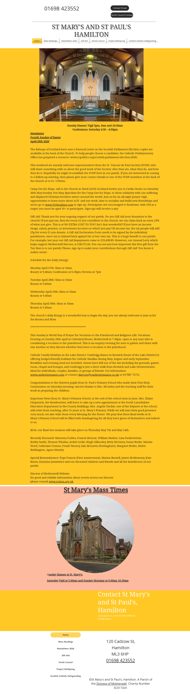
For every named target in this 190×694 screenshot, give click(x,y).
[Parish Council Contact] (122, 15)
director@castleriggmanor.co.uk (98, 374)
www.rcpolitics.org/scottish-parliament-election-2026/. (104, 157)
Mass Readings (65, 641)
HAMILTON (91, 34)
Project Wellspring (66, 669)
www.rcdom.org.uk (61, 481)
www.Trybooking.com (59, 204)
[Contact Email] (120, 8)
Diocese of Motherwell (111, 683)
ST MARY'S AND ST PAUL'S (91, 27)
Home (66, 635)
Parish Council (66, 662)
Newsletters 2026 (65, 648)
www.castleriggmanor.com (47, 374)
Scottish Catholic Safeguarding (65, 676)
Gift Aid (66, 655)
